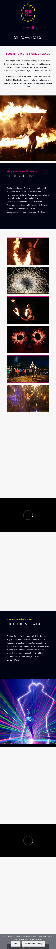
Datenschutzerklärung (33, 944)
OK (15, 944)
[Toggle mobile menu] (33, 27)
